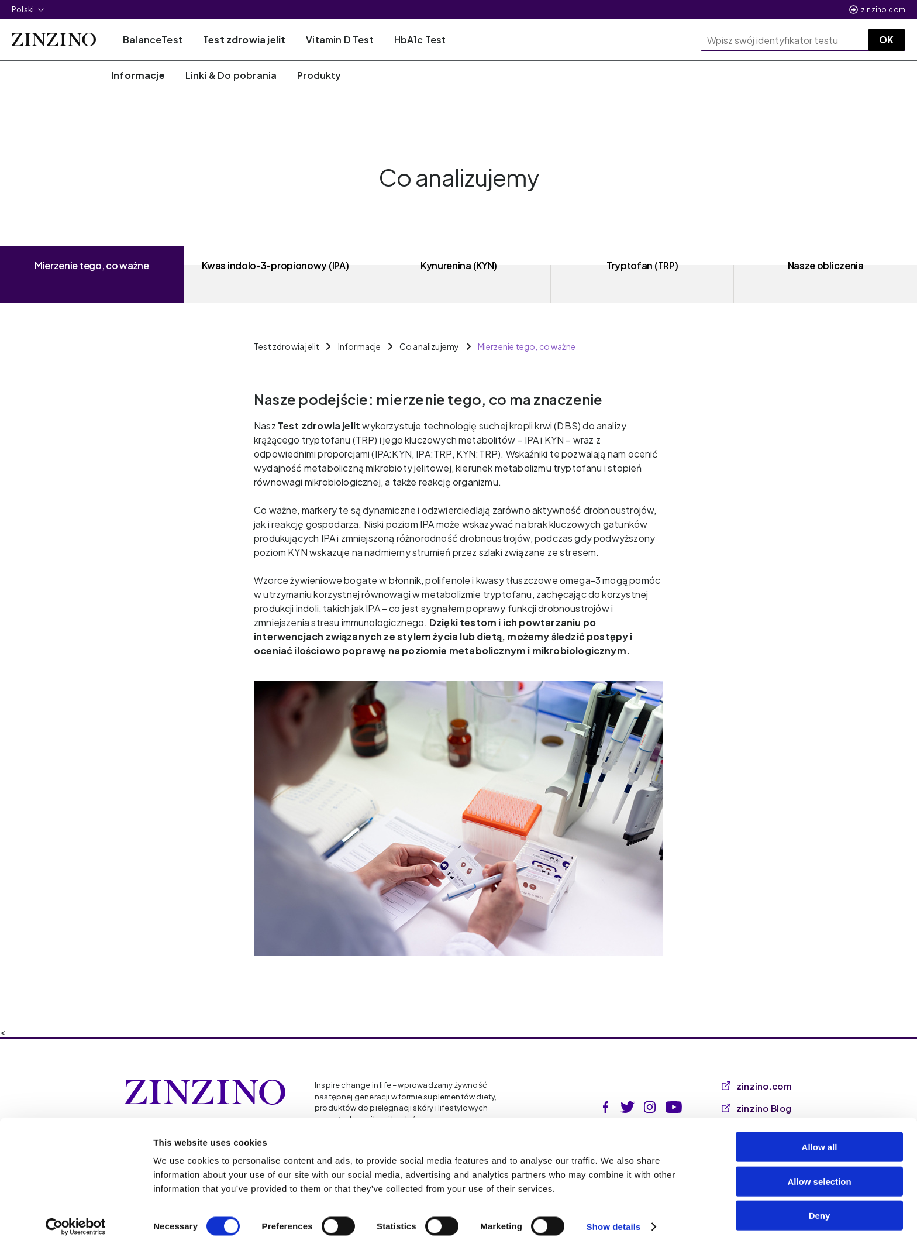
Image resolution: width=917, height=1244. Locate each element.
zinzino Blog (757, 1108)
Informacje (359, 346)
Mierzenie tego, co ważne (526, 346)
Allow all (819, 1141)
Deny (819, 1210)
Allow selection (819, 1176)
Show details (614, 1221)
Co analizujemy (429, 346)
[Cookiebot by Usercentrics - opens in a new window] (76, 1221)
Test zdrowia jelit (286, 346)
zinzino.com (883, 9)
